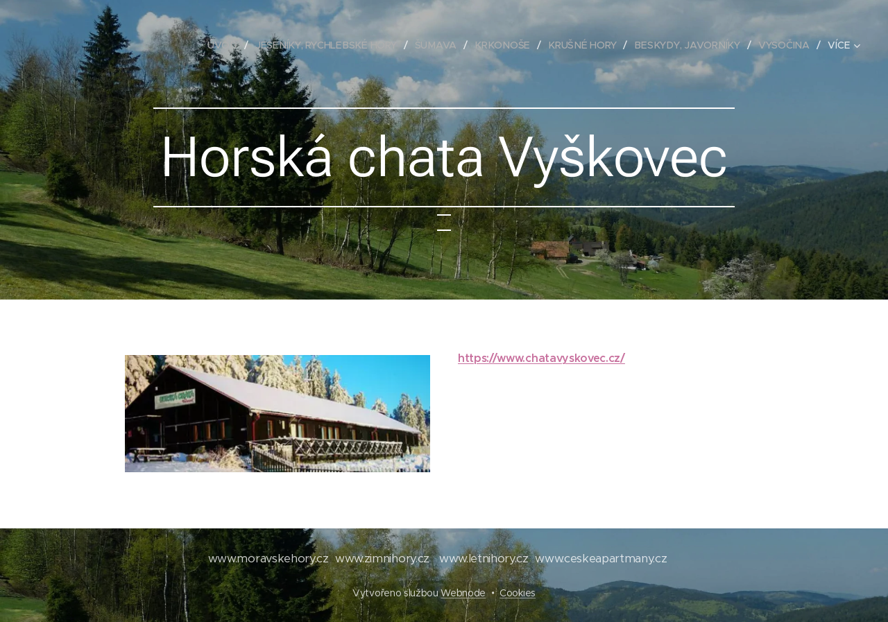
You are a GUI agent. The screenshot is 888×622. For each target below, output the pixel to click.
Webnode (463, 593)
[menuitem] (230, 45)
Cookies (518, 593)
